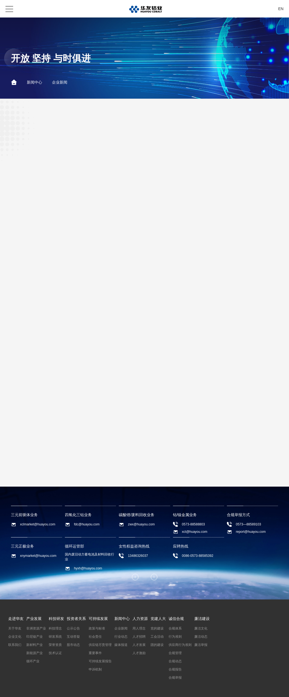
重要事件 (95, 647)
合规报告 (175, 663)
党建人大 (158, 612)
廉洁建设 (202, 612)
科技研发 (56, 612)
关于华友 (14, 622)
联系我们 (14, 639)
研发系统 (55, 631)
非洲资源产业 (36, 622)
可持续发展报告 (100, 655)
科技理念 (55, 622)
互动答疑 (73, 631)
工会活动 (157, 631)
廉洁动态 (200, 631)
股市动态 (73, 639)
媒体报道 (121, 639)
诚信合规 (176, 612)
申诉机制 (95, 663)
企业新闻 (59, 82)
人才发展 (139, 639)
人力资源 (140, 612)
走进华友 (16, 612)
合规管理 (175, 647)
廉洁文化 (200, 622)
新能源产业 (34, 647)
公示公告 (73, 622)
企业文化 (14, 631)
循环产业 (32, 655)
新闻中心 (34, 82)
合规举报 (175, 672)
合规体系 (175, 622)
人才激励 (139, 647)
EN (281, 9)
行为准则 (175, 631)
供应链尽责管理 (100, 639)
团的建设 (157, 639)
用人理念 (139, 622)
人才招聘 (139, 631)
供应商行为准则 (180, 639)
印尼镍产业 (34, 631)
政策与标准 (97, 622)
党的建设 (157, 622)
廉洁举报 (200, 639)
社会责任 (95, 631)
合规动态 (175, 655)
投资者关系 (76, 612)
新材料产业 (34, 639)
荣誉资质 (55, 639)
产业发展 (34, 612)
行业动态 (121, 631)
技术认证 (55, 647)
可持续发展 (98, 612)
